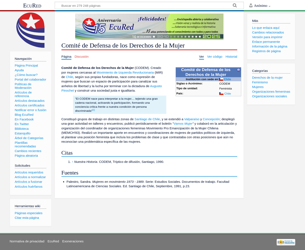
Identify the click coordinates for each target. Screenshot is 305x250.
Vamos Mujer (182, 123)
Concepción (211, 119)
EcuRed (32, 5)
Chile (227, 79)
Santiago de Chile (147, 119)
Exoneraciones (72, 241)
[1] (93, 110)
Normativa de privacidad (27, 241)
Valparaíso (191, 119)
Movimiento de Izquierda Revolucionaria (125, 72)
